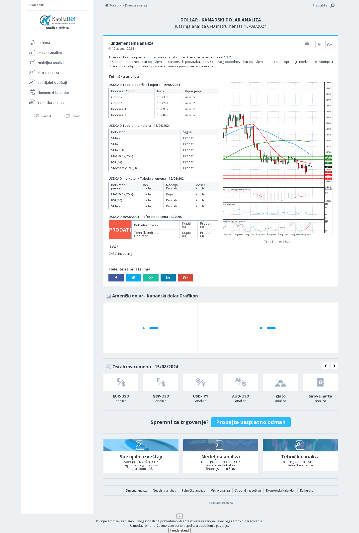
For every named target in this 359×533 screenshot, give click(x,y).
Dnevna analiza (49, 52)
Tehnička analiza (50, 102)
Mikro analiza (48, 72)
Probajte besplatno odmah (251, 422)
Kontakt (46, 116)
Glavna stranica (222, 503)
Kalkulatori (308, 490)
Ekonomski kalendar (53, 92)
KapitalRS (38, 5)
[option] (121, 389)
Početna (43, 42)
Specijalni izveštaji (52, 82)
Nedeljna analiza (51, 62)
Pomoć (75, 116)
